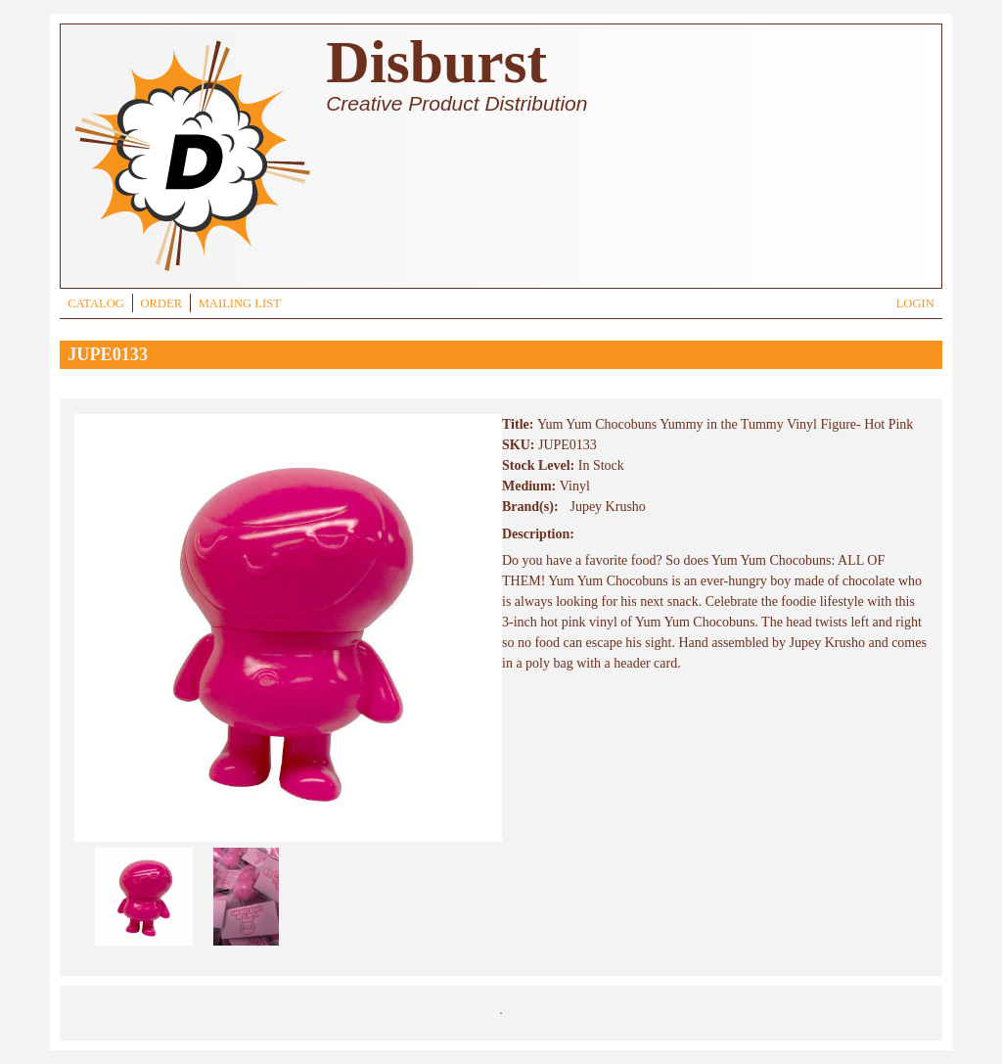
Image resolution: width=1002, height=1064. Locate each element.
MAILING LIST (240, 303)
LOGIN (915, 303)
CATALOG (96, 303)
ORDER (161, 303)
